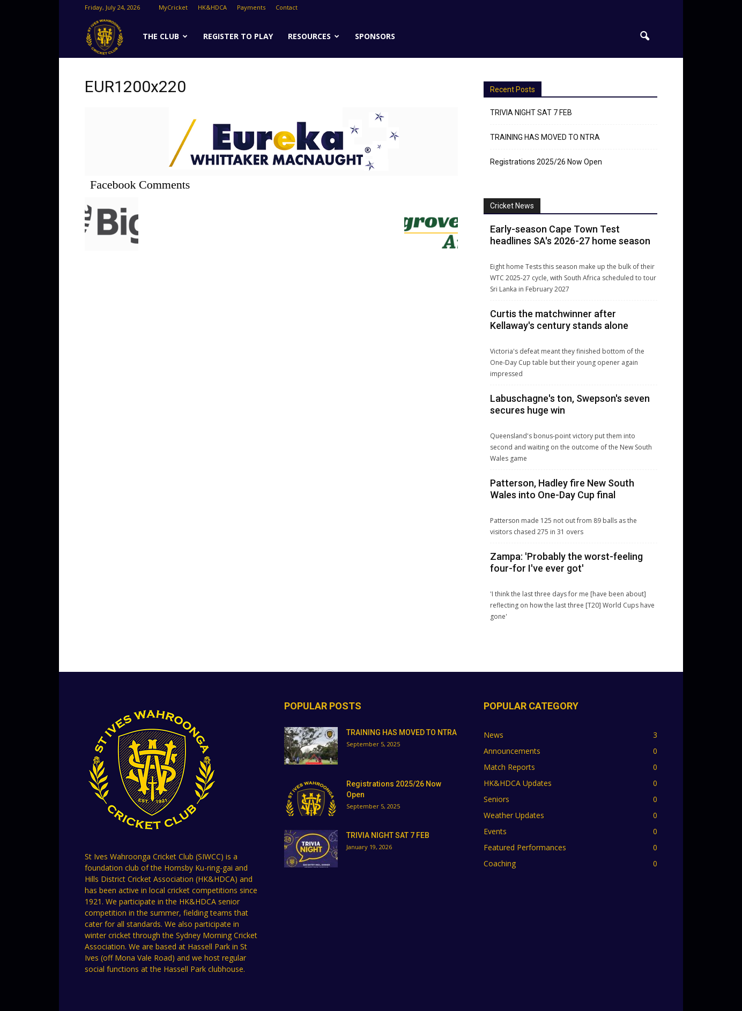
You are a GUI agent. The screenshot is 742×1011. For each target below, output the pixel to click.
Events (495, 831)
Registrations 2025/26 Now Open (546, 162)
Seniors (496, 799)
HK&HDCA (212, 7)
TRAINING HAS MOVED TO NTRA (545, 137)
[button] (644, 36)
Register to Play (238, 36)
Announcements (512, 751)
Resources (313, 36)
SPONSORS (375, 36)
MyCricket (173, 7)
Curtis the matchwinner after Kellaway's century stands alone (559, 319)
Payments (251, 7)
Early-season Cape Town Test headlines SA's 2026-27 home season (570, 234)
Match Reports (509, 767)
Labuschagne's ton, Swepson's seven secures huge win (570, 404)
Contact (287, 7)
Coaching (500, 863)
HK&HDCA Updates (518, 783)
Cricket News (512, 205)
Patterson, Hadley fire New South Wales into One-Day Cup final (562, 488)
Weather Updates (514, 815)
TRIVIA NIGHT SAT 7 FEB (531, 112)
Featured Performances (525, 847)
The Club (165, 36)
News (493, 735)
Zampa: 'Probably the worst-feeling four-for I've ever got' (566, 562)
